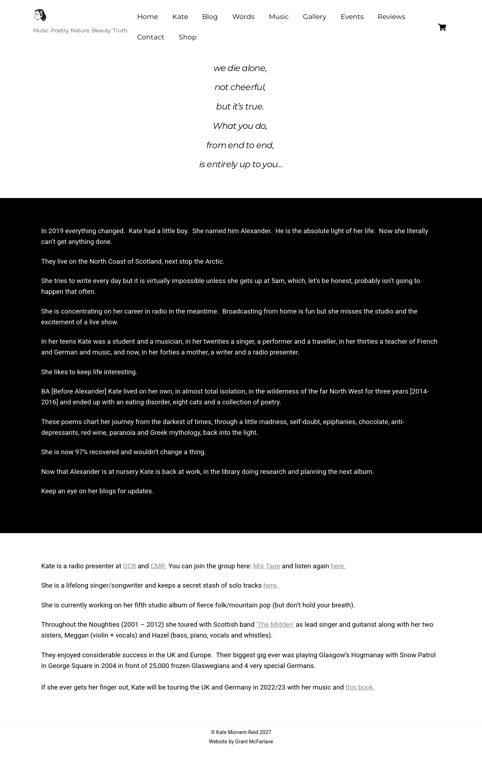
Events (352, 17)
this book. (360, 687)
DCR (129, 566)
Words (243, 17)
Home (147, 17)
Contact (150, 37)
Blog (210, 17)
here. (338, 566)
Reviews (391, 17)
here (269, 585)
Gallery (314, 17)
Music (279, 17)
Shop (188, 37)
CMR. (158, 566)
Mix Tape (266, 566)
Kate (180, 17)
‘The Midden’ (275, 625)
